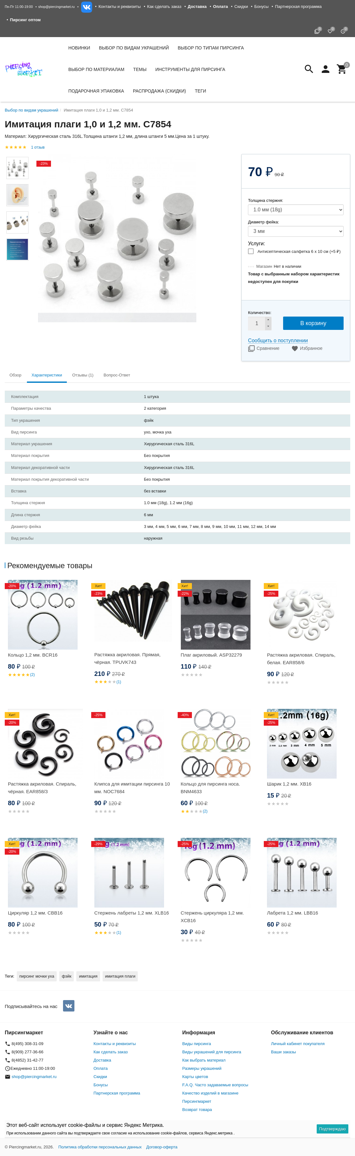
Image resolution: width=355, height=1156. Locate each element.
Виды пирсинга (196, 1043)
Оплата (100, 1068)
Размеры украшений (202, 1068)
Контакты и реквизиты (119, 6)
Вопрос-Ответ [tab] (117, 375)
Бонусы (261, 6)
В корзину (313, 323)
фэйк (66, 976)
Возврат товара (197, 1109)
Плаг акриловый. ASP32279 (211, 655)
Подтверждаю (332, 1129)
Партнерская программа (298, 6)
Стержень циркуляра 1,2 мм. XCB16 (212, 916)
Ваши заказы (283, 1052)
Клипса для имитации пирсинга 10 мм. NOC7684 (132, 787)
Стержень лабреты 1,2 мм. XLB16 (131, 912)
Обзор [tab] (16, 375)
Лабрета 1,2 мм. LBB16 (292, 912)
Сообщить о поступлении (278, 340)
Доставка (102, 1060)
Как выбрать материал (204, 1060)
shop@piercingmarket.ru (56, 7)
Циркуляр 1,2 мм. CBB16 (35, 912)
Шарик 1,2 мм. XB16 (289, 784)
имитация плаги (120, 976)
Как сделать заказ (164, 6)
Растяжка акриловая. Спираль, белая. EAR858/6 (301, 658)
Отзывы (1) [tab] (82, 375)
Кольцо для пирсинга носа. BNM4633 (210, 787)
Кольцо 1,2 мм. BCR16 (33, 655)
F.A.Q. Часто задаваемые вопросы (215, 1084)
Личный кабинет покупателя (298, 1043)
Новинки (79, 47)
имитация (88, 976)
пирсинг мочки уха (36, 976)
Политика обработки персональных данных (100, 1147)
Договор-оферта (162, 1147)
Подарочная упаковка (96, 90)
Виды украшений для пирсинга (211, 1052)
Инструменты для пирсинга (190, 69)
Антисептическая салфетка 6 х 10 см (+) (298, 251)
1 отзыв (37, 147)
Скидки (241, 6)
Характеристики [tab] (47, 375)
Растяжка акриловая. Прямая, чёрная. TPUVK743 (127, 658)
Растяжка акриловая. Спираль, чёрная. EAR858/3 (42, 787)
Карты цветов (195, 1076)
